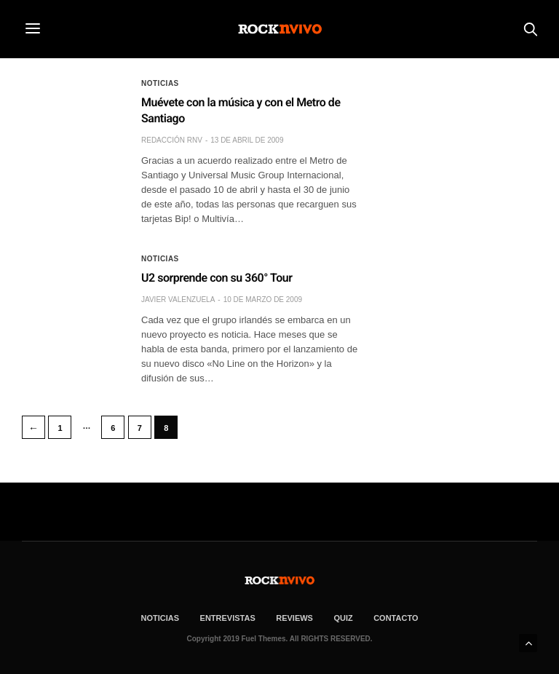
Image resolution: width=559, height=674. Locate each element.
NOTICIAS (160, 618)
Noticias (160, 83)
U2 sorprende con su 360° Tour (216, 278)
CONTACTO (395, 618)
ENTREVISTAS (227, 618)
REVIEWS (294, 618)
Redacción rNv (171, 140)
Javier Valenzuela (178, 300)
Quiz (342, 618)
